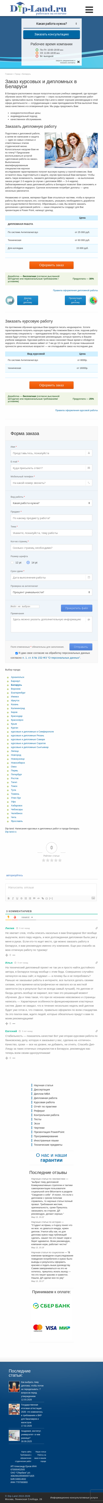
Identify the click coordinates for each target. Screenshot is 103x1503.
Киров (14, 712)
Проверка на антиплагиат (24, 586)
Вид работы (18, 497)
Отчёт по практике (45, 1106)
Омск (13, 766)
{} (47, 898)
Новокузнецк (17, 759)
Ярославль (17, 821)
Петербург (16, 774)
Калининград (18, 708)
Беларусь (16, 685)
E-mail (15, 461)
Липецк (15, 751)
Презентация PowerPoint (49, 1131)
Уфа (13, 801)
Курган (14, 727)
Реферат (39, 1110)
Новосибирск (18, 762)
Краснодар (17, 716)
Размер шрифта (19, 556)
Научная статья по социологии (47, 1252)
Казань (14, 704)
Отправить (81, 647)
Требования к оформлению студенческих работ (23, 1458)
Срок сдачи (17, 571)
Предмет (16, 511)
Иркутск (15, 700)
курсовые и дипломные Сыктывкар (30, 747)
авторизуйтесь (14, 875)
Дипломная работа (45, 1097)
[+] (51, 898)
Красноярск (17, 720)
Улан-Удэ (16, 797)
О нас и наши (51, 1157)
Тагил (14, 782)
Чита (13, 817)
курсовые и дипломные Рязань (27, 735)
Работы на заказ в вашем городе (40, 1458)
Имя (14, 446)
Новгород (16, 755)
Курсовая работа (44, 1102)
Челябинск (16, 813)
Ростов (14, 778)
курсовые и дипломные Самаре (28, 739)
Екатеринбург (18, 692)
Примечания (17, 613)
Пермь (14, 770)
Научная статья (43, 1085)
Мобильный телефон (23, 476)
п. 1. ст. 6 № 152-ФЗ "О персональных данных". (52, 657)
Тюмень (15, 794)
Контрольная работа (46, 1114)
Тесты (37, 1119)
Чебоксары (17, 809)
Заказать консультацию (51, 34)
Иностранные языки (46, 1140)
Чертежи (39, 1127)
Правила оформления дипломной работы (75, 290)
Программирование (46, 1136)
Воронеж (15, 688)
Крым (14, 723)
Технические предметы (48, 1144)
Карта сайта (26, 1452)
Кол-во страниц (20, 541)
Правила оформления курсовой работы (76, 410)
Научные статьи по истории (46, 1222)
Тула (13, 790)
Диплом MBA (42, 1093)
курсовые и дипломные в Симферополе (32, 731)
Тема (14, 526)
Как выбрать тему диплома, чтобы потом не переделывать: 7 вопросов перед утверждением (32, 1389)
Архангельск (17, 677)
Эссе (37, 1123)
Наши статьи (40, 1452)
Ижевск (15, 696)
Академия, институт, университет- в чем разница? (31, 1434)
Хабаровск (16, 805)
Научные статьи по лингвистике (48, 1178)
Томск (14, 786)
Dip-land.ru (10, 831)
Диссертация (42, 1089)
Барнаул (15, 681)
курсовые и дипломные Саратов (28, 743)
